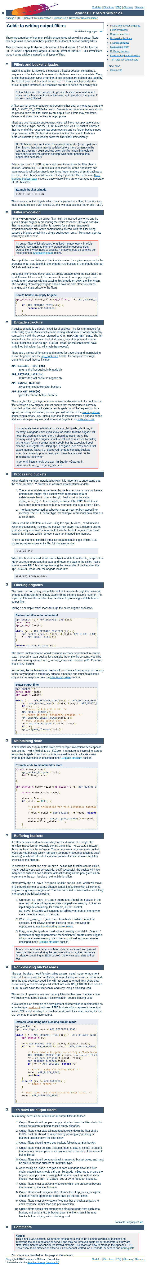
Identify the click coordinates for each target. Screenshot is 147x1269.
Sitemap (139, 7)
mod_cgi (34, 1007)
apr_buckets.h (49, 356)
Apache (10, 18)
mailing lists (127, 1248)
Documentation (42, 18)
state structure (86, 419)
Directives (108, 7)
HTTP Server (24, 18)
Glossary (128, 7)
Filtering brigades (119, 42)
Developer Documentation (83, 18)
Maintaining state (119, 47)
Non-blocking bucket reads (125, 55)
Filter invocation (119, 29)
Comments (116, 70)
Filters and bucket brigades (125, 25)
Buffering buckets (119, 51)
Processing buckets (121, 38)
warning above (91, 412)
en (101, 31)
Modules (96, 7)
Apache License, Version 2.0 (43, 1262)
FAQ (118, 7)
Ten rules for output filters (124, 59)
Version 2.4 (60, 18)
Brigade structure (119, 34)
